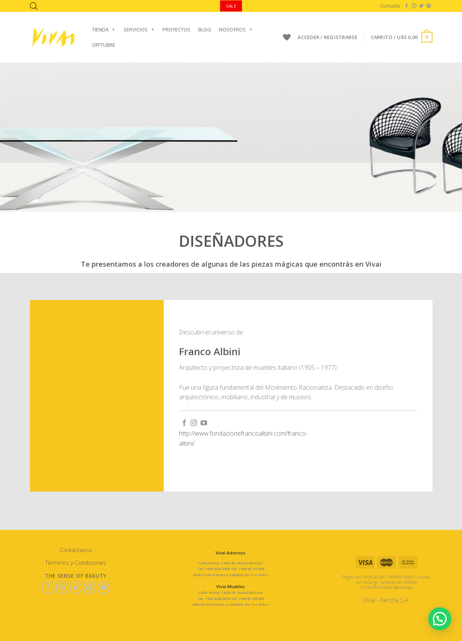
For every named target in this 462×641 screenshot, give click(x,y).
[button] (440, 620)
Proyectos (177, 29)
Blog (204, 29)
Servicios (139, 29)
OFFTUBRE (103, 44)
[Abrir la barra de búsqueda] (34, 6)
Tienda (104, 29)
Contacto (390, 5)
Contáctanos (76, 550)
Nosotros (236, 29)
